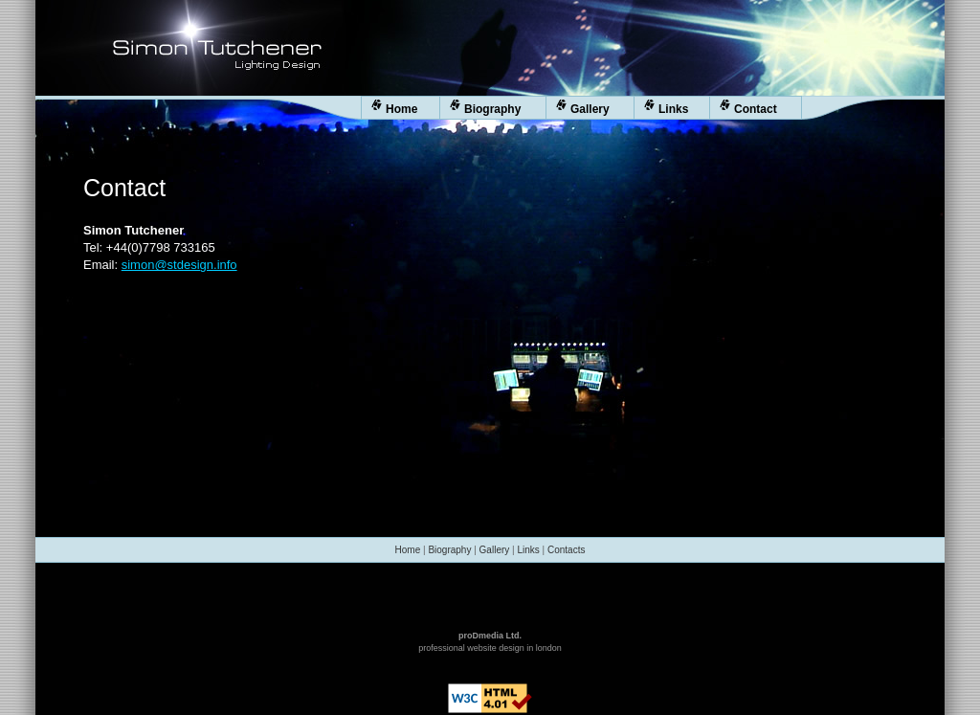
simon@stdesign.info (179, 264)
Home (394, 108)
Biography (485, 108)
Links (666, 108)
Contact (748, 108)
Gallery (583, 108)
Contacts (566, 550)
